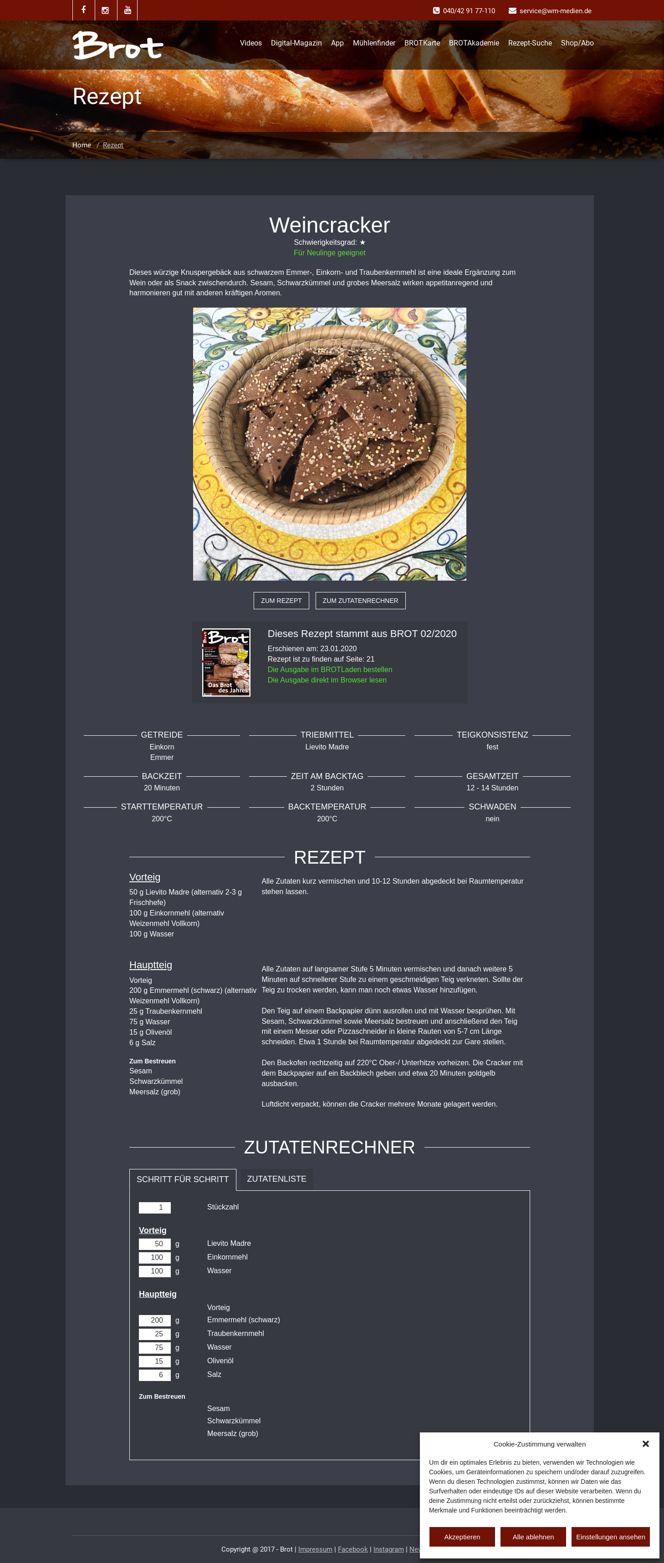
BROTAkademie (474, 43)
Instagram (388, 1549)
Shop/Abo (577, 43)
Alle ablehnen (533, 1537)
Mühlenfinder (374, 43)
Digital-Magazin (296, 43)
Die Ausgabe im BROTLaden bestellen (330, 669)
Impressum (315, 1549)
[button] (645, 1443)
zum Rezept (281, 600)
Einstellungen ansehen (610, 1537)
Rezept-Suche (530, 43)
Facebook (353, 1549)
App (337, 43)
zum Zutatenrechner (360, 600)
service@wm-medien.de (556, 11)
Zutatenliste (276, 1179)
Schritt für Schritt (183, 1179)
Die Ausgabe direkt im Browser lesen (327, 680)
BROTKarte (422, 43)
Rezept (113, 145)
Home (81, 145)
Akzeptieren (462, 1537)
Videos (251, 43)
